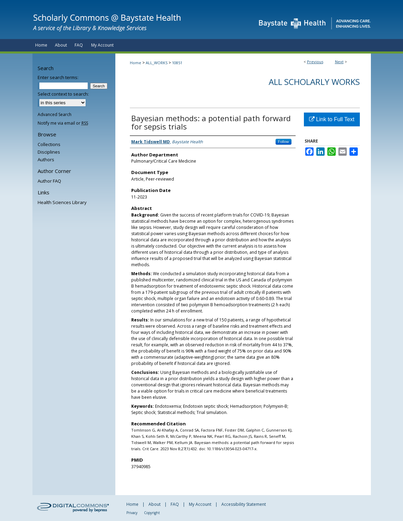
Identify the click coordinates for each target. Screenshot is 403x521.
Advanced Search (54, 114)
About (154, 504)
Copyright (152, 512)
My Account (200, 504)
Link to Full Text (331, 119)
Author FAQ (49, 181)
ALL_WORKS (156, 62)
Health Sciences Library (62, 202)
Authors (46, 159)
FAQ (175, 504)
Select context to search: (63, 94)
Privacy (131, 512)
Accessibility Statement (243, 504)
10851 (177, 62)
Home (135, 62)
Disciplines (49, 152)
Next (339, 61)
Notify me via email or (63, 123)
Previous (315, 61)
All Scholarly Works (314, 81)
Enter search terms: (58, 77)
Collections (49, 144)
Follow (283, 141)
